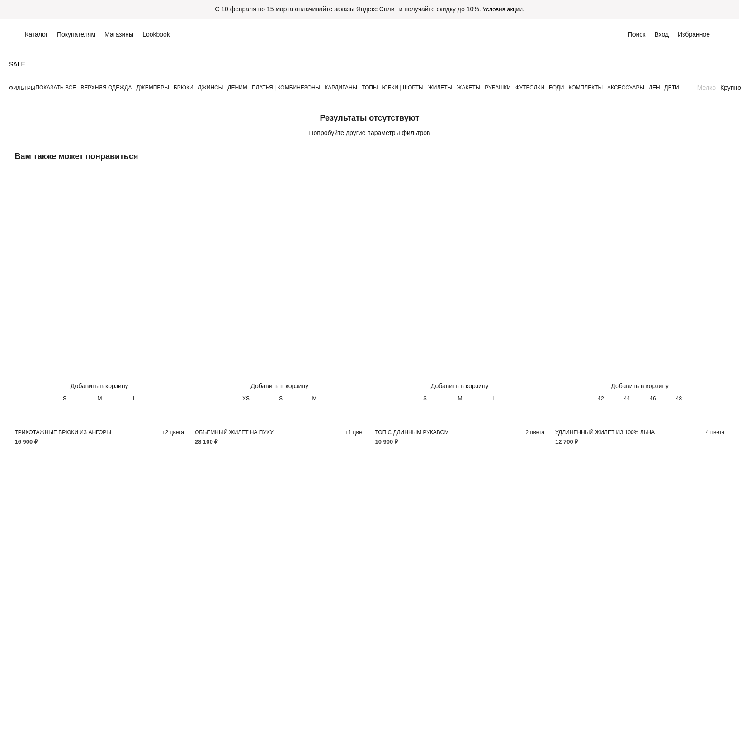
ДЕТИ (672, 87)
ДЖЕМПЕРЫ (152, 87)
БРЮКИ (184, 87)
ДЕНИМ (237, 87)
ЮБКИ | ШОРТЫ (403, 87)
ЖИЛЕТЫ (440, 87)
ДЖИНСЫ (210, 87)
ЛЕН (654, 87)
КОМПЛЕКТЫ (585, 87)
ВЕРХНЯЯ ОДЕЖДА (106, 87)
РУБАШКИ (498, 87)
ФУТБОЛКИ (529, 87)
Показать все (55, 87)
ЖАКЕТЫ (468, 87)
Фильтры (22, 88)
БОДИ (556, 87)
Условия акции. (503, 9)
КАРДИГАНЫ (341, 87)
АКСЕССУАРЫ (625, 87)
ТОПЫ (370, 87)
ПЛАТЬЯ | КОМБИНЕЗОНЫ (286, 87)
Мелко (706, 87)
